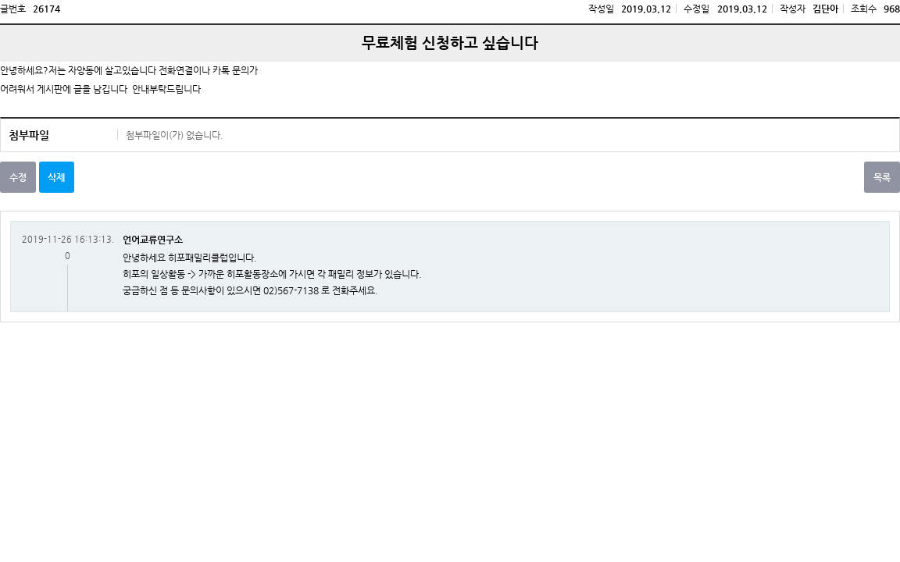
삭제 (56, 177)
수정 (18, 177)
